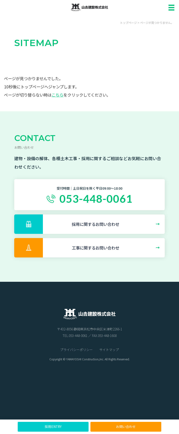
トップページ (128, 23)
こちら (57, 95)
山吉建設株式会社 (89, 7)
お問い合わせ (126, 426)
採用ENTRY (53, 426)
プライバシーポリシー (76, 349)
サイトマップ (109, 349)
